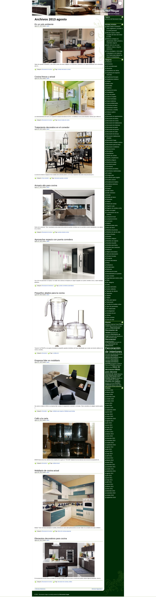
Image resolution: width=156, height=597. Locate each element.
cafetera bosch (56, 463)
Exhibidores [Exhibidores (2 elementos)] (118, 365)
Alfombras (109, 68)
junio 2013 (109, 425)
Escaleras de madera (112, 182)
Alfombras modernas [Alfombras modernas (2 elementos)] (110, 324)
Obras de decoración (112, 254)
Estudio (108, 195)
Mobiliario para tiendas (69, 411)
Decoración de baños (112, 118)
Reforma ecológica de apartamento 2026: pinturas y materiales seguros (114, 41)
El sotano (109, 173)
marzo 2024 (109, 407)
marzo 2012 (109, 458)
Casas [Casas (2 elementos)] (117, 324)
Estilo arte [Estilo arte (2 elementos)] (107, 365)
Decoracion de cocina (47, 69)
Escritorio (109, 186)
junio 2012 (109, 451)
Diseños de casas (111, 162)
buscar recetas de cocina (63, 120)
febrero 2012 (110, 460)
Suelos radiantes (111, 289)
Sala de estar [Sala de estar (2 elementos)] (115, 384)
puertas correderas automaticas (66, 285)
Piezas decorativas (111, 260)
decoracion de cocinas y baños (65, 581)
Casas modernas (111, 101)
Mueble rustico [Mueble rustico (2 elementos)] (116, 376)
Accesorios (44, 353)
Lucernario (109, 221)
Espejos (108, 188)
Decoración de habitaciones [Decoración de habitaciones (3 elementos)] (111, 344)
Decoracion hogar (107, 11)
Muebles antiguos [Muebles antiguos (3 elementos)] (110, 378)
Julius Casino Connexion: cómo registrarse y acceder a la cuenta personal (114, 28)
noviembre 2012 (110, 440)
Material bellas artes (112, 225)
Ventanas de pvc (111, 313)
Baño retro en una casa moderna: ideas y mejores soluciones (113, 47)
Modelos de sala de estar (113, 232)
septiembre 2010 (111, 497)
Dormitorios (109, 166)
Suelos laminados (111, 287)
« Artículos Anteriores (40, 589)
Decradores (109, 151)
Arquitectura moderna (112, 79)
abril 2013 (109, 429)
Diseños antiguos (111, 160)
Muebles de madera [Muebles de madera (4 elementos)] (112, 381)
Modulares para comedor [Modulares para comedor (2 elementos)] (115, 375)
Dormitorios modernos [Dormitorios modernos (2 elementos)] (116, 363)
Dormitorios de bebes (112, 168)
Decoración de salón (112, 131)
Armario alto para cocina (46, 185)
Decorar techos (110, 149)
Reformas (109, 269)
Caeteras (109, 88)
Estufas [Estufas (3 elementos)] (112, 365)
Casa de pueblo (110, 94)
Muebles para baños (112, 245)
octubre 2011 (110, 469)
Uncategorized (110, 311)
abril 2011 (109, 482)
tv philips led (56, 353)
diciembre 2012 (110, 438)
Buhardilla (109, 85)
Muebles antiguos (111, 238)
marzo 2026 (109, 390)
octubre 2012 (110, 442)
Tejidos (108, 297)
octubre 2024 (110, 401)
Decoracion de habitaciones (114, 123)
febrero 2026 (110, 392)
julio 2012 (109, 449)
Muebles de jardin (111, 243)
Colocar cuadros (110, 112)
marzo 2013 (109, 431)
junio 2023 (109, 412)
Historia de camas (111, 203)
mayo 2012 (109, 453)
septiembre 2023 (111, 410)
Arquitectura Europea (112, 77)
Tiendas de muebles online (113, 304)
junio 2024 (109, 403)
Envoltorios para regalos (113, 177)
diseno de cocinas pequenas (64, 531)
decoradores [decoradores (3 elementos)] (114, 357)
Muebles (108, 236)
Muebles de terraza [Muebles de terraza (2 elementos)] (110, 383)
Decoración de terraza (112, 134)
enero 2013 (109, 436)
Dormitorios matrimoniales (113, 171)
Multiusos (109, 249)
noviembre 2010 (110, 493)
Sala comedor (110, 276)
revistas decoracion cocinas (64, 69)
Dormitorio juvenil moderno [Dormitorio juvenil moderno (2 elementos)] (111, 358)
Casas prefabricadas (112, 103)
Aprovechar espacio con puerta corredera (54, 239)
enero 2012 (109, 462)
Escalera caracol (111, 179)
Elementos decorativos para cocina (51, 538)
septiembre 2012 (111, 445)
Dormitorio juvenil (111, 164)
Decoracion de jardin (112, 127)
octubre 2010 (110, 495)
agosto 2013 (109, 420)
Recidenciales (110, 267)
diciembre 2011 (110, 464)
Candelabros (110, 92)
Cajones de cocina (111, 90)
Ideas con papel (110, 210)
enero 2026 (109, 394)
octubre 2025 (110, 399)
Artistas (108, 81)
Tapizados (109, 293)
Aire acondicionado (111, 66)
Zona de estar (110, 319)
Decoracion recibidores (112, 147)
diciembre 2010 (110, 491)
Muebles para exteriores (113, 247)
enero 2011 (109, 488)
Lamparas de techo (111, 219)
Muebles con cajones (112, 241)
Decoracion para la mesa (113, 144)
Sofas (108, 284)
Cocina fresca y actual (45, 77)
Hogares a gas (110, 206)
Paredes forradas (111, 256)
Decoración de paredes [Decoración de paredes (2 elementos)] (111, 354)
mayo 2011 (109, 480)
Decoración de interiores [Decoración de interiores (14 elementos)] (113, 349)
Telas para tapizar (111, 300)
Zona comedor (45, 178)
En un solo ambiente (44, 24)
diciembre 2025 (110, 396)
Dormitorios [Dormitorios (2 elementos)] (108, 360)
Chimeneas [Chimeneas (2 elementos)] (114, 326)
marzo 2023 (109, 416)
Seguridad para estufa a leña (114, 278)
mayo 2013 (109, 427)
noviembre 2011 (110, 466)
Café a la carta (41, 418)
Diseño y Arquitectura (112, 157)
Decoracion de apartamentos (114, 116)
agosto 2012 (109, 447)
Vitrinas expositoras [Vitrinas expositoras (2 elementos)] (116, 386)
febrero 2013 (110, 434)
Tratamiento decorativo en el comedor (52, 127)
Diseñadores (109, 153)
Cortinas (108, 114)
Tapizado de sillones (112, 291)
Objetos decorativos (111, 252)
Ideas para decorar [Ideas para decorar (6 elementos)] (112, 370)
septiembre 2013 (111, 418)
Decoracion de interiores (47, 285)
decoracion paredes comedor (61, 178)
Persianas (109, 258)
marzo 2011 (109, 484)
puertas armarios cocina (63, 232)
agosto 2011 (109, 473)
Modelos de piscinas (112, 230)
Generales (44, 411)
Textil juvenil (109, 302)
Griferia (108, 201)
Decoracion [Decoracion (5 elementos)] (115, 328)
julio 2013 (109, 423)
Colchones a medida (112, 110)
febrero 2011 (110, 486)
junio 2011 (109, 477)
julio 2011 (109, 475)
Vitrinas (108, 315)
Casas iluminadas (111, 99)
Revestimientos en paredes (114, 273)
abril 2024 (109, 405)
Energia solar (110, 175)
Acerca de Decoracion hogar (114, 19)
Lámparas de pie (111, 217)
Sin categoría (110, 282)
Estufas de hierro (111, 197)
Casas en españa (111, 96)
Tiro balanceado (110, 308)
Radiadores (109, 265)
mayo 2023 (109, 414)
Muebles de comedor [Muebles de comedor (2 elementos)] (114, 379)
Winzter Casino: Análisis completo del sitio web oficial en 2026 (114, 34)
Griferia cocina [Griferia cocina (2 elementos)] (108, 367)
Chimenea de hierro (111, 105)
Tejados (108, 295)
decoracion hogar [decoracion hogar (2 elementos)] (112, 337)
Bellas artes (109, 83)
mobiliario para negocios (58, 411)
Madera (108, 223)
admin (47, 26)
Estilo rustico (110, 190)
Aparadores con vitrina (112, 70)
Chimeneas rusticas (111, 107)
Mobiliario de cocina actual (47, 470)
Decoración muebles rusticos (114, 142)
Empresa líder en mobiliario (47, 360)
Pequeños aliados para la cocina (50, 293)
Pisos (107, 262)
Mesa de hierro (110, 227)
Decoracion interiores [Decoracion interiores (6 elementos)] (110, 340)
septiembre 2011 (111, 471)
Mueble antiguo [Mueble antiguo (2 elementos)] (109, 376)
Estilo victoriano (110, 193)
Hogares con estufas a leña (114, 208)
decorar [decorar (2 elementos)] (120, 357)
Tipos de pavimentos (112, 306)
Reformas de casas (111, 271)
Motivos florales (110, 234)
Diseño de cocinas (111, 155)
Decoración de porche (112, 129)
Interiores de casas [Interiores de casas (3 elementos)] (111, 374)
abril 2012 (109, 456)
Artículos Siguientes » (97, 589)
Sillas (107, 280)
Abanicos (109, 62)
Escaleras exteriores (112, 184)
